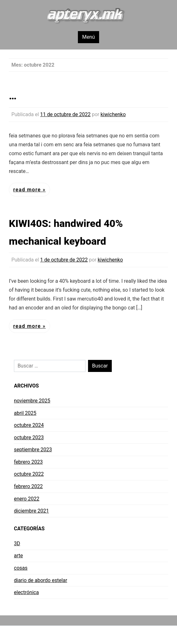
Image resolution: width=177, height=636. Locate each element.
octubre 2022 (29, 474)
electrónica (26, 592)
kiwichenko (113, 114)
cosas (21, 568)
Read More (28, 190)
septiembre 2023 (33, 450)
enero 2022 (26, 499)
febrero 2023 (28, 462)
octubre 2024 (29, 425)
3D (17, 543)
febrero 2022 (28, 486)
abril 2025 (25, 413)
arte (18, 556)
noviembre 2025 (32, 401)
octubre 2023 (29, 437)
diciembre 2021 (31, 511)
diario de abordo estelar (40, 580)
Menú (88, 37)
